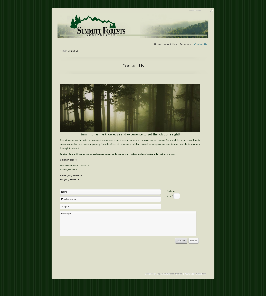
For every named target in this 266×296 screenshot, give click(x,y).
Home (157, 44)
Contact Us (200, 44)
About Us (170, 44)
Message (128, 223)
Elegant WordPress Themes (169, 274)
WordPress (201, 274)
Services (185, 44)
